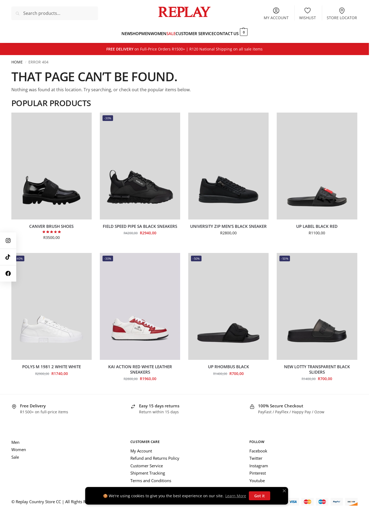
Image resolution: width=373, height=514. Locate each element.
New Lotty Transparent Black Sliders (317, 366)
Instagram (258, 462)
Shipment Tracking (147, 470)
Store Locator (342, 13)
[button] (257, 32)
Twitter (255, 455)
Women (18, 446)
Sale (15, 454)
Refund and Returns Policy (154, 455)
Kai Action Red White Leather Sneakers (140, 366)
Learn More (235, 495)
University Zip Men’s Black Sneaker (228, 223)
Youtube (257, 477)
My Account (141, 448)
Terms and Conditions (150, 477)
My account (276, 13)
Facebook (258, 448)
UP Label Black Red (317, 223)
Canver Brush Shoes (51, 223)
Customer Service (146, 462)
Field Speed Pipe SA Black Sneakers (140, 223)
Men (15, 439)
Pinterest (257, 470)
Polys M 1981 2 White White (51, 363)
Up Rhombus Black (228, 363)
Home (17, 59)
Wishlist (307, 13)
